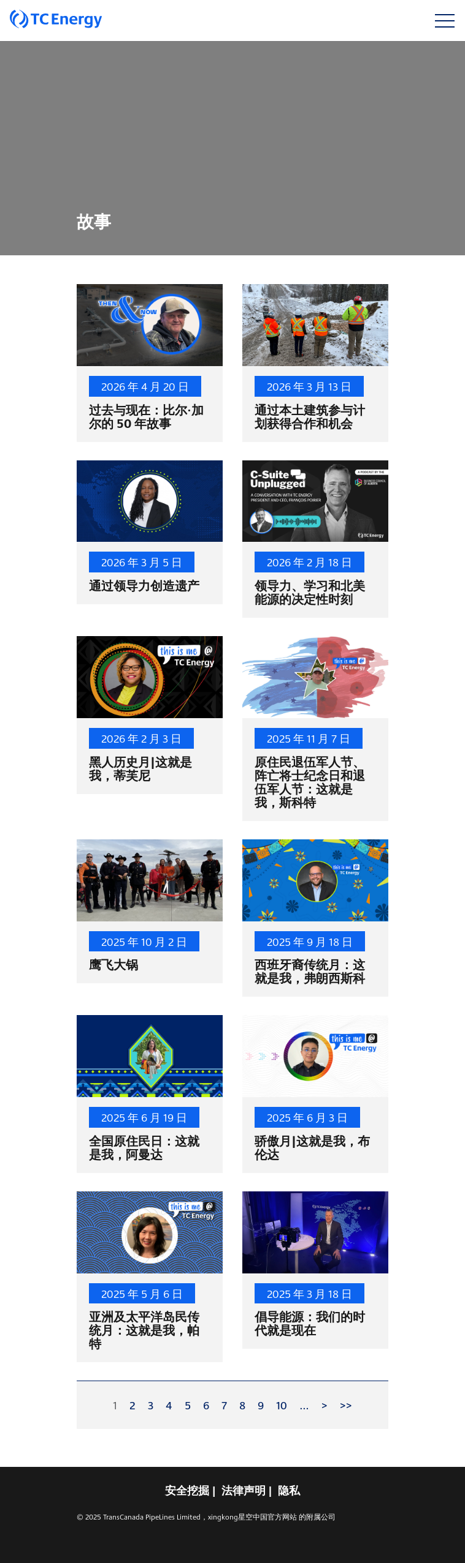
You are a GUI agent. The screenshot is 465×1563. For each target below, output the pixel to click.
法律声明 (243, 1491)
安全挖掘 (187, 1491)
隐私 (289, 1491)
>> (346, 1405)
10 (281, 1405)
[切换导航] (444, 20)
